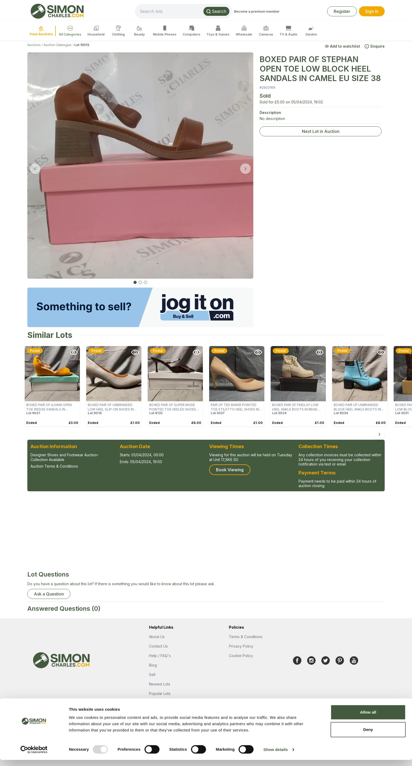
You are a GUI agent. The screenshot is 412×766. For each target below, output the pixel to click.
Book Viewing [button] (230, 469)
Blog (153, 665)
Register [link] (342, 11)
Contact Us (158, 646)
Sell (152, 674)
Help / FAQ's (160, 655)
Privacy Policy (241, 646)
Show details (276, 755)
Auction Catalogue (57, 45)
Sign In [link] (371, 11)
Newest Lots (159, 684)
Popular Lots (160, 693)
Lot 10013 (81, 45)
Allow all (368, 718)
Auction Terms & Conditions (54, 466)
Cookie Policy (241, 655)
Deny (368, 735)
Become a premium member (281, 11)
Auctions (34, 45)
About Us (157, 636)
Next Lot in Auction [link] (320, 131)
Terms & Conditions (245, 636)
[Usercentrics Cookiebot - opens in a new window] (34, 756)
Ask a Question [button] (49, 594)
